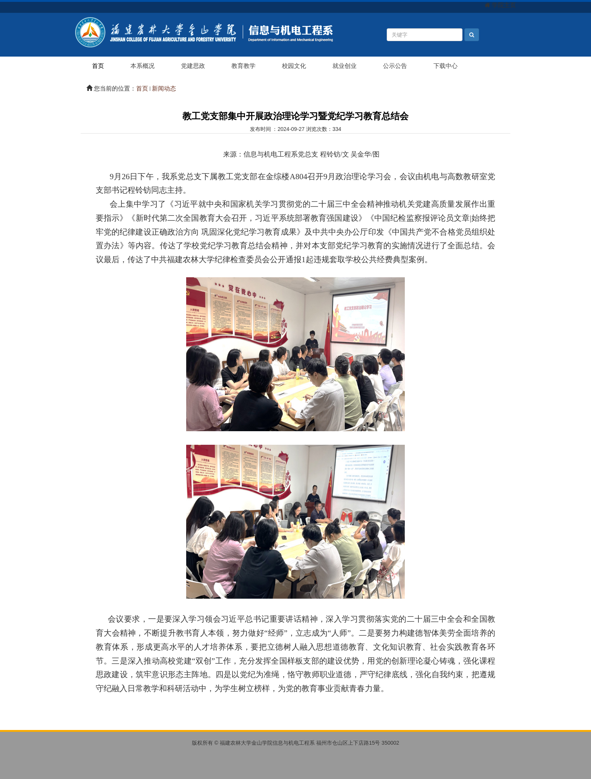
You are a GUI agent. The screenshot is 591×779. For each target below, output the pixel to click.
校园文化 (294, 66)
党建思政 (193, 66)
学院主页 (504, 5)
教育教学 (243, 66)
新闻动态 (164, 88)
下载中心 (445, 66)
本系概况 (142, 66)
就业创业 (344, 66)
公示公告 (395, 66)
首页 (98, 66)
